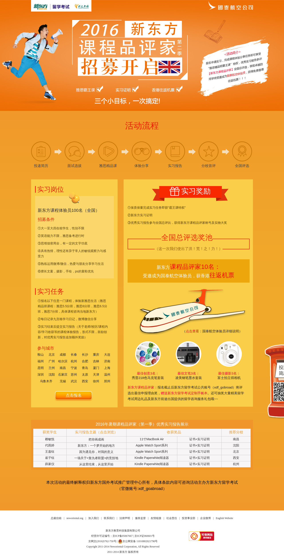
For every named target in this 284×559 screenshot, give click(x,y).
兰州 (52, 368)
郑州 (107, 381)
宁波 (74, 368)
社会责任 (171, 518)
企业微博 (205, 518)
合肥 (85, 361)
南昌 (63, 368)
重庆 (96, 354)
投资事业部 (188, 518)
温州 (107, 374)
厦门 (96, 368)
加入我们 (93, 518)
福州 (40, 361)
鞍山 (40, 354)
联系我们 (109, 518)
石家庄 (62, 374)
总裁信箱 (56, 518)
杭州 (74, 361)
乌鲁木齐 (46, 381)
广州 (52, 361)
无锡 (63, 381)
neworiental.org (75, 518)
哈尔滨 (62, 361)
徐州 (96, 381)
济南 (107, 361)
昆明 (40, 368)
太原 (85, 374)
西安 (85, 381)
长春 (74, 354)
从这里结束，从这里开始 (96, 464)
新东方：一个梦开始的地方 (96, 445)
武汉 (74, 381)
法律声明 (124, 518)
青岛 (85, 368)
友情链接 (156, 518)
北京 (52, 354)
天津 (96, 374)
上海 (107, 368)
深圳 (40, 374)
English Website (224, 518)
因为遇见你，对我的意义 (96, 452)
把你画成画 (96, 439)
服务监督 (140, 518)
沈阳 (52, 374)
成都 (63, 354)
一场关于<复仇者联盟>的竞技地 (96, 458)
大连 (107, 354)
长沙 (85, 354)
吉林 (96, 361)
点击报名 (74, 395)
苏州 (74, 374)
